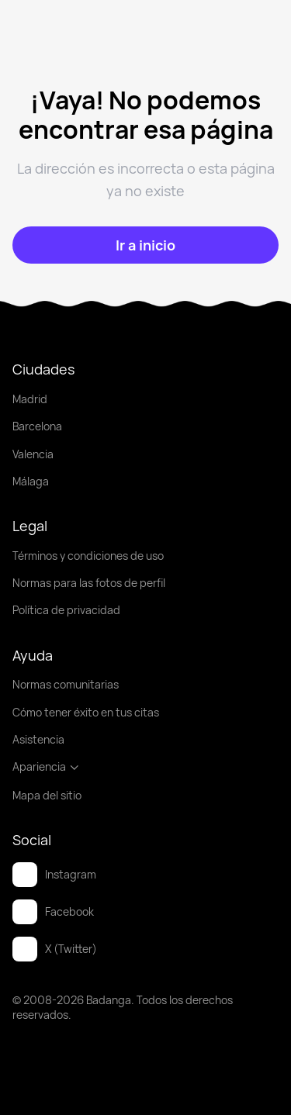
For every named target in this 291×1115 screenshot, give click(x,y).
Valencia (33, 454)
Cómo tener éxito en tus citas (85, 712)
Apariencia (46, 766)
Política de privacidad (66, 609)
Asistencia (38, 739)
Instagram (54, 874)
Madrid (29, 399)
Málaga (30, 481)
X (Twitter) (54, 949)
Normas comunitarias (65, 684)
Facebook (53, 911)
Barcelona (37, 426)
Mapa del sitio (46, 795)
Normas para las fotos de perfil (88, 582)
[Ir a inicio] (145, 245)
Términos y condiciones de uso (88, 555)
